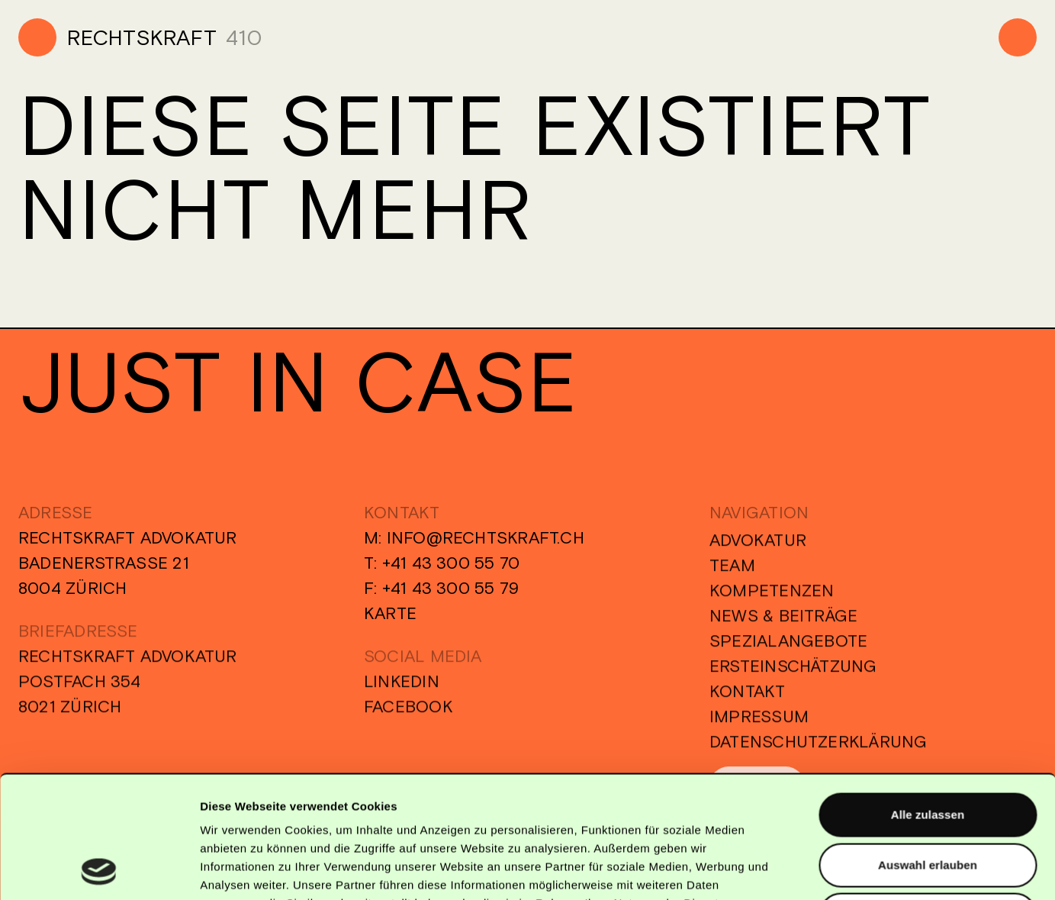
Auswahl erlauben (927, 750)
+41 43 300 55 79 (450, 588)
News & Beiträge (783, 621)
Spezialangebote (788, 646)
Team (732, 571)
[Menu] (1018, 37)
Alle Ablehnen (928, 799)
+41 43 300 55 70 (451, 563)
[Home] (117, 37)
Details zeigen (811, 869)
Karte (390, 613)
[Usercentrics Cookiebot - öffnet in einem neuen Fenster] (99, 870)
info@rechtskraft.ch (485, 537)
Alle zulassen (927, 699)
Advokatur (757, 546)
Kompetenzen (771, 596)
